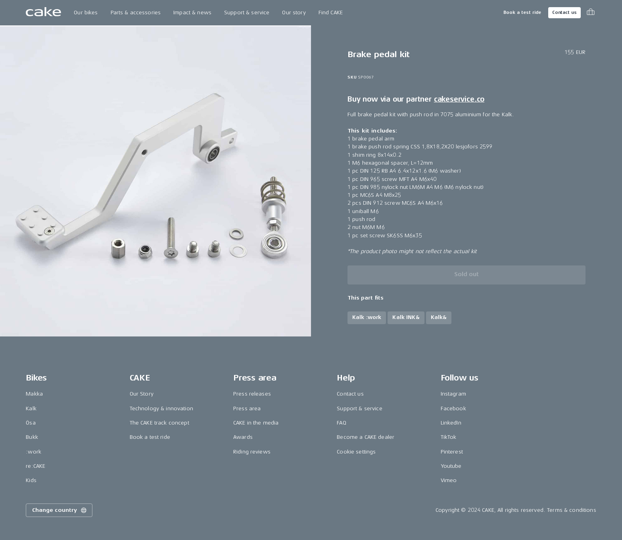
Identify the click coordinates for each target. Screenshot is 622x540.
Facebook (453, 408)
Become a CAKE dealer (365, 437)
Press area (247, 408)
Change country (60, 510)
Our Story (142, 394)
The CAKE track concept (159, 423)
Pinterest (452, 452)
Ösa (30, 423)
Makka (34, 394)
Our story (293, 12)
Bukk (32, 437)
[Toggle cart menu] (590, 12)
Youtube (451, 466)
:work (33, 452)
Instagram (453, 394)
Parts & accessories (136, 12)
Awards (243, 437)
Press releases (252, 394)
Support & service (246, 12)
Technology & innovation (161, 408)
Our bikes (86, 12)
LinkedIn (451, 423)
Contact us (564, 12)
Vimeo (449, 480)
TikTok (449, 437)
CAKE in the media (255, 423)
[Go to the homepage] (43, 12)
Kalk (31, 408)
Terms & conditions (571, 510)
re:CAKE (35, 466)
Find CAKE (331, 12)
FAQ (341, 423)
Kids (31, 480)
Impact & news (192, 12)
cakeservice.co (459, 99)
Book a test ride (522, 12)
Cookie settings (356, 452)
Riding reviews (252, 452)
